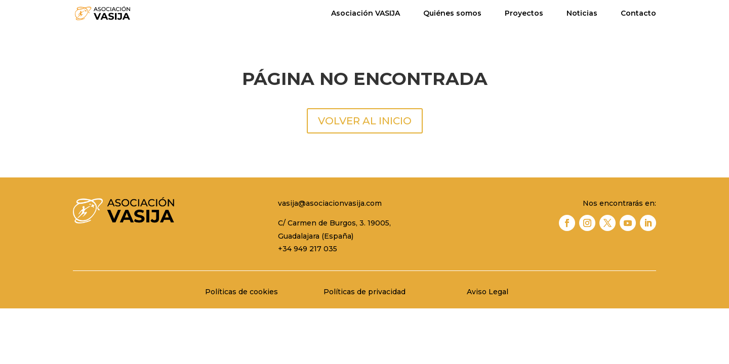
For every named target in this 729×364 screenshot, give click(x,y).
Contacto (638, 14)
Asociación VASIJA (365, 14)
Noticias (581, 14)
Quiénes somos (452, 14)
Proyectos (524, 14)
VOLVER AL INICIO (365, 121)
